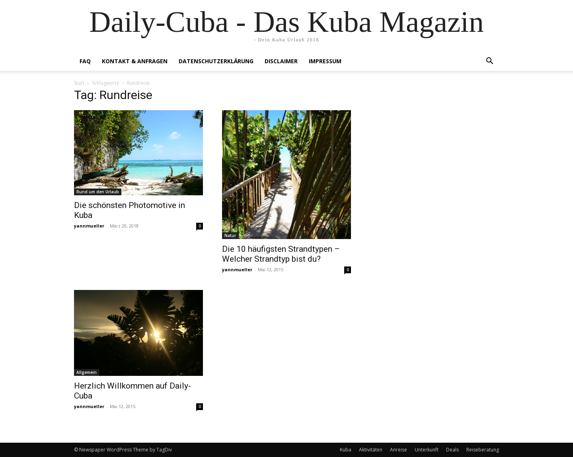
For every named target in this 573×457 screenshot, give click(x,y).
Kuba (345, 449)
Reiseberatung (482, 449)
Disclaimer (281, 61)
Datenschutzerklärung (216, 61)
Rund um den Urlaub (97, 191)
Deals (452, 449)
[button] (489, 62)
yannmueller (89, 226)
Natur (230, 235)
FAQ (85, 61)
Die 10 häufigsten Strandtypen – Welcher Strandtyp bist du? (281, 254)
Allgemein (86, 372)
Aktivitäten (370, 449)
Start (79, 83)
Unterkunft (427, 449)
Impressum (325, 61)
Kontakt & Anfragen (135, 61)
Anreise (398, 449)
